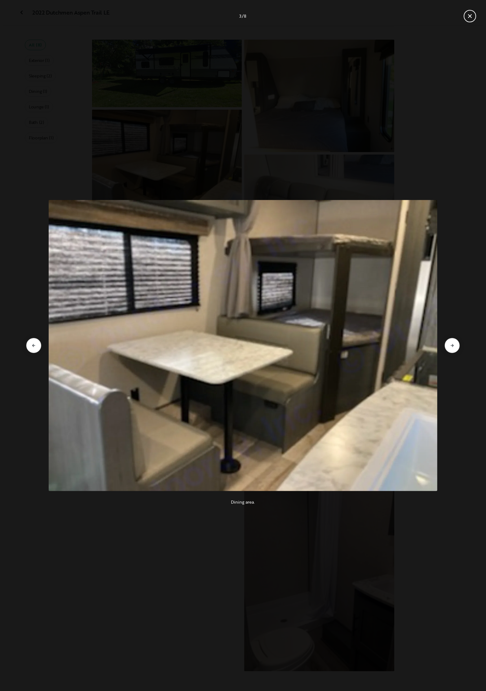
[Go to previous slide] (33, 345)
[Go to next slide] (452, 345)
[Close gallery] (470, 16)
